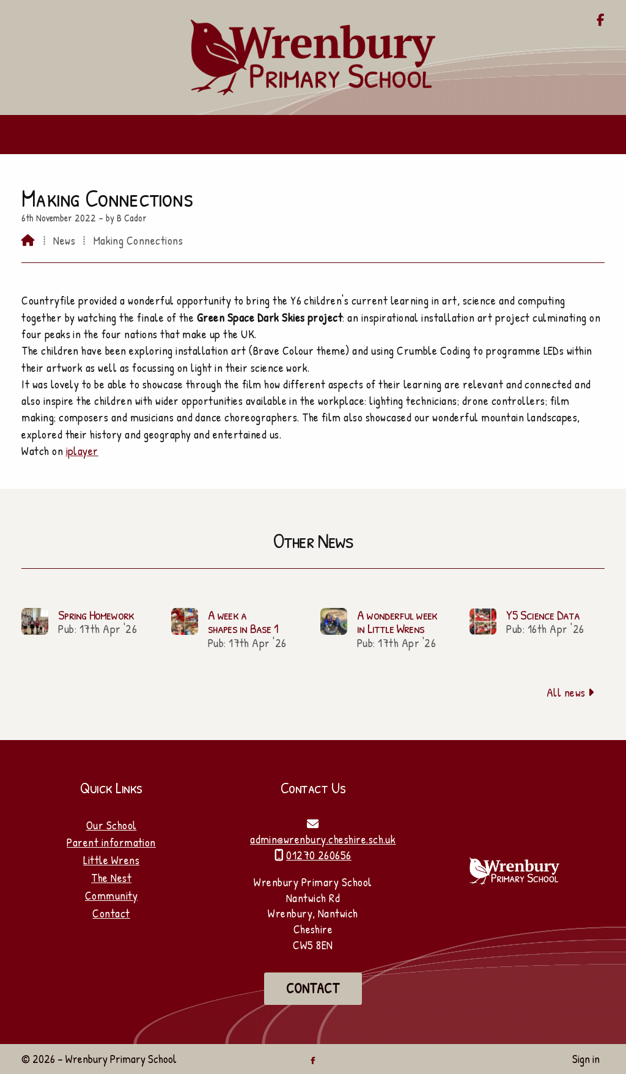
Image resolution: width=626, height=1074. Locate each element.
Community (111, 895)
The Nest (111, 878)
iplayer (82, 451)
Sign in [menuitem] (586, 1059)
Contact (111, 913)
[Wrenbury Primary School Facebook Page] (601, 21)
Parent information (111, 842)
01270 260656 (319, 855)
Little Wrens (111, 860)
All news (571, 692)
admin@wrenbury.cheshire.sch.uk (323, 839)
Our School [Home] (111, 825)
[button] (313, 134)
